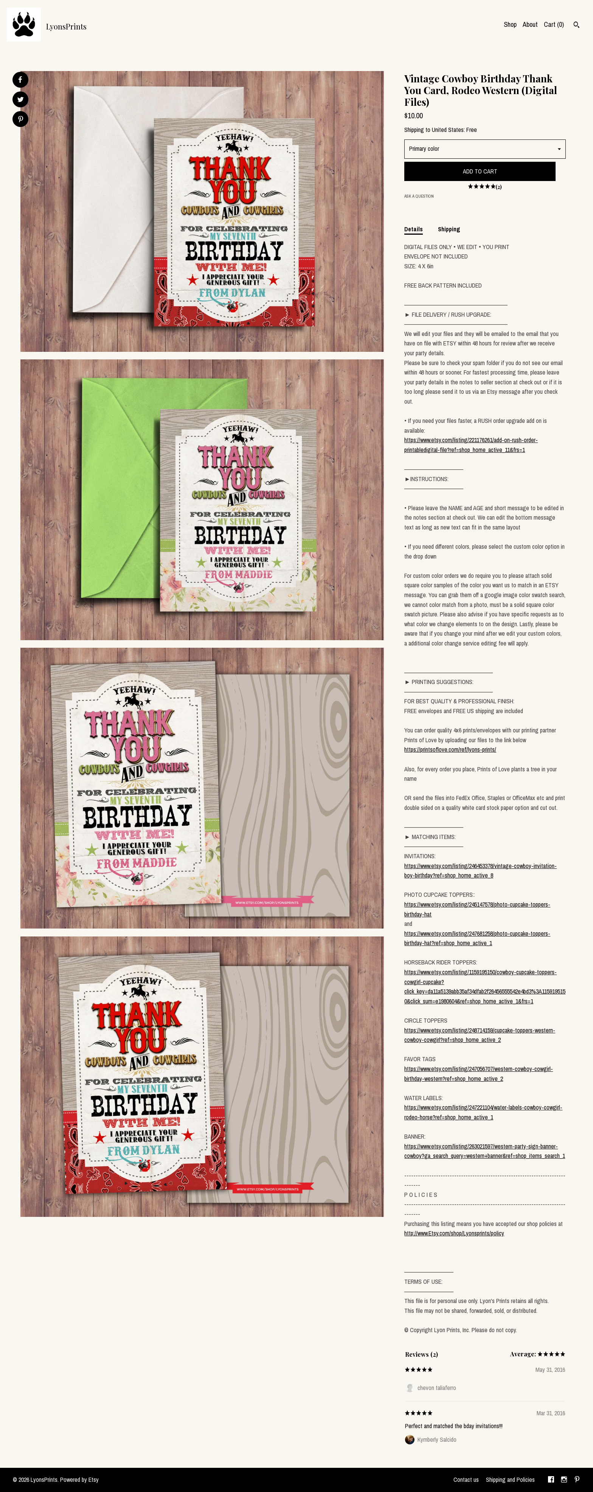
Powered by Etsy (79, 1479)
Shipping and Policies (510, 1479)
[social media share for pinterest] (20, 120)
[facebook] (551, 1479)
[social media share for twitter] (20, 100)
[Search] (576, 26)
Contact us (466, 1479)
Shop (510, 24)
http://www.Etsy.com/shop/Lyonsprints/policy (454, 1233)
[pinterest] (577, 1479)
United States (448, 129)
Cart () (554, 24)
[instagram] (564, 1479)
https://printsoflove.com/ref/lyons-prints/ (450, 749)
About (530, 24)
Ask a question (419, 196)
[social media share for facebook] (20, 80)
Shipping (449, 229)
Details (413, 229)
